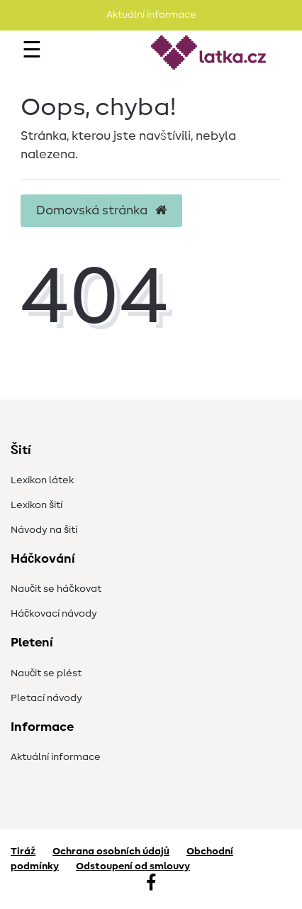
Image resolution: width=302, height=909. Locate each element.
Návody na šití (44, 530)
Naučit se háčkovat (56, 589)
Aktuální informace (56, 757)
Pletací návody (46, 698)
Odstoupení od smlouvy (133, 866)
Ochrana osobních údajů (110, 851)
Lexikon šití (36, 505)
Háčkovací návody (54, 614)
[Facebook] (151, 884)
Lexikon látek (42, 480)
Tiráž (23, 851)
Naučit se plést (46, 673)
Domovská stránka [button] (101, 210)
